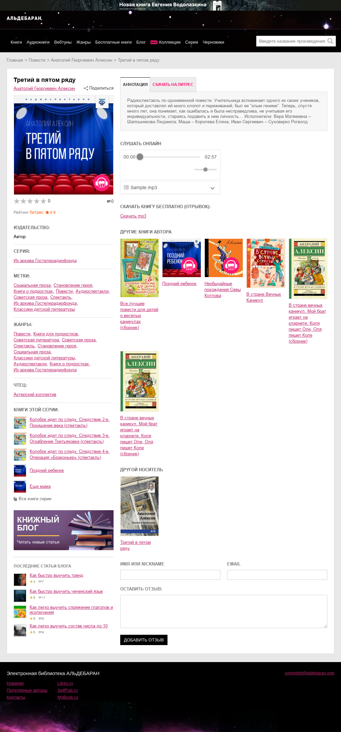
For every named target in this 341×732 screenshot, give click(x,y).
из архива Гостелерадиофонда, (46, 303)
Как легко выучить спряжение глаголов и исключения (71, 610)
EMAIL (234, 563)
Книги (16, 42)
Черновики (213, 42)
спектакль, (61, 297)
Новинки (15, 683)
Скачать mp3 (133, 215)
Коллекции (170, 42)
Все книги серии (35, 498)
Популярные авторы (27, 690)
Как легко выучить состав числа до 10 (69, 625)
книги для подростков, (56, 333)
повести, (65, 291)
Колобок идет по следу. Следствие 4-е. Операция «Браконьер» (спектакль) (70, 454)
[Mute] (187, 169)
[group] (170, 165)
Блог (141, 42)
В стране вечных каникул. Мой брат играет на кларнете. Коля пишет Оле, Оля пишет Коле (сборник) (307, 323)
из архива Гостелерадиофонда (45, 369)
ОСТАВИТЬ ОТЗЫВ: (141, 588)
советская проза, (31, 297)
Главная (15, 60)
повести (37, 60)
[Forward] (159, 170)
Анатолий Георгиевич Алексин (81, 60)
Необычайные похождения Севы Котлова (222, 289)
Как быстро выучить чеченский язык (66, 591)
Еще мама (40, 486)
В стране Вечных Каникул (263, 297)
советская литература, (37, 339)
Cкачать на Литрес (173, 84)
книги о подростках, (34, 291)
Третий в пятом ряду (135, 545)
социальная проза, (33, 285)
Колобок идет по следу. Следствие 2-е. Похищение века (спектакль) (70, 422)
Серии (191, 42)
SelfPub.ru (68, 690)
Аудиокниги (38, 42)
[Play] (145, 169)
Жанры (83, 42)
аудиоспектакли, (93, 291)
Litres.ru (65, 683)
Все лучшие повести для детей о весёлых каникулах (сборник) (139, 315)
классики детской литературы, (45, 357)
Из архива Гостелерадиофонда (45, 260)
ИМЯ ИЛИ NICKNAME (142, 563)
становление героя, (74, 285)
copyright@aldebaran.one (309, 672)
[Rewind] (130, 170)
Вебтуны (63, 42)
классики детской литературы (44, 309)
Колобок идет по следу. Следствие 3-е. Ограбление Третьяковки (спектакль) (70, 438)
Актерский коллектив (35, 394)
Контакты (16, 697)
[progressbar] (170, 157)
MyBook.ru (68, 697)
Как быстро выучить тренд (56, 575)
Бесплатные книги (113, 42)
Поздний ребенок (47, 470)
